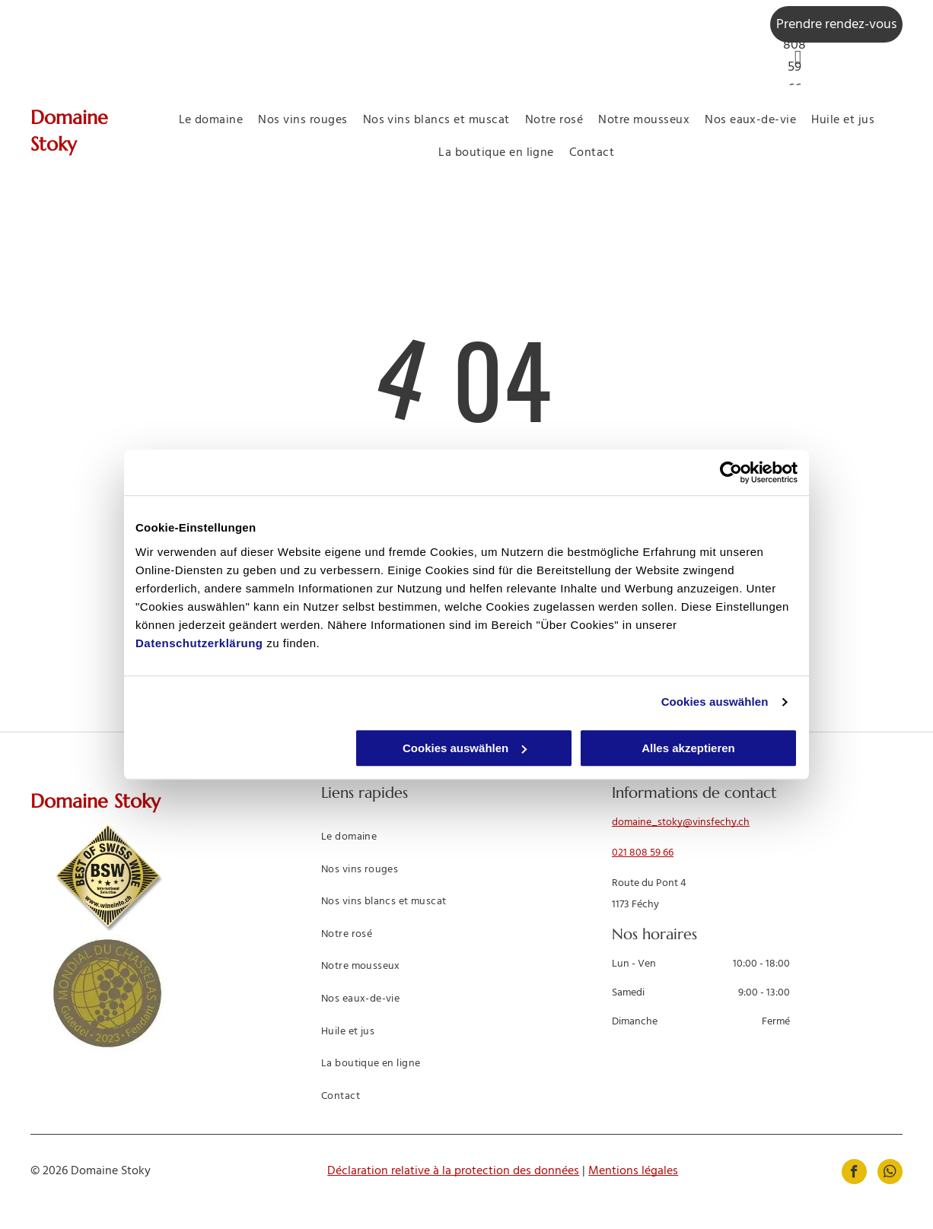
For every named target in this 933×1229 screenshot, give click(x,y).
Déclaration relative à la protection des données (453, 1171)
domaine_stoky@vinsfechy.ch (681, 822)
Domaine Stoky (95, 801)
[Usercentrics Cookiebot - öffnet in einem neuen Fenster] (731, 472)
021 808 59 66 (642, 853)
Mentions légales (633, 1171)
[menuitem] (211, 120)
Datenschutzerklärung (199, 643)
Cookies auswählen (715, 701)
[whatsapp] (890, 1173)
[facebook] (854, 1173)
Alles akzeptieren (688, 748)
